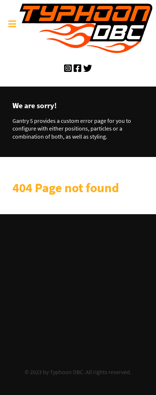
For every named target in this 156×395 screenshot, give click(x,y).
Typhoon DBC (66, 372)
